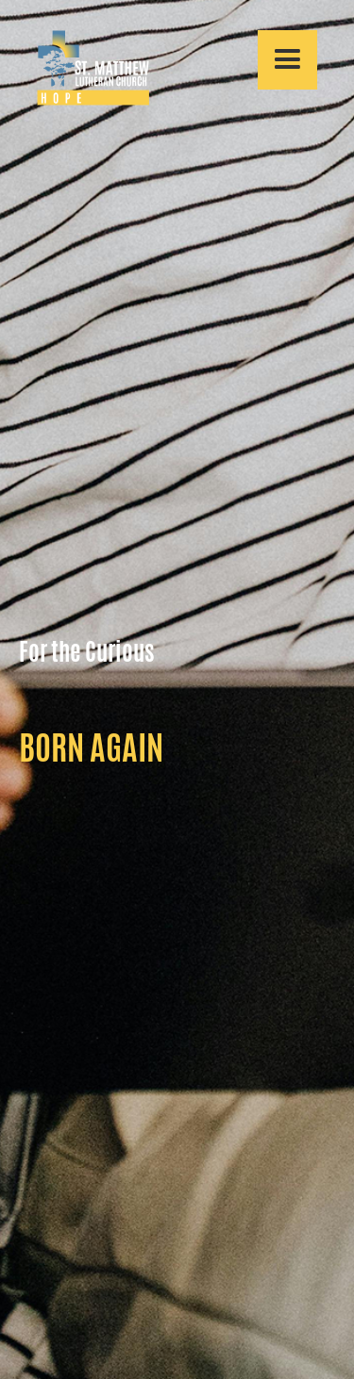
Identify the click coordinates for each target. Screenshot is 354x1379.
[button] (287, 60)
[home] (84, 68)
